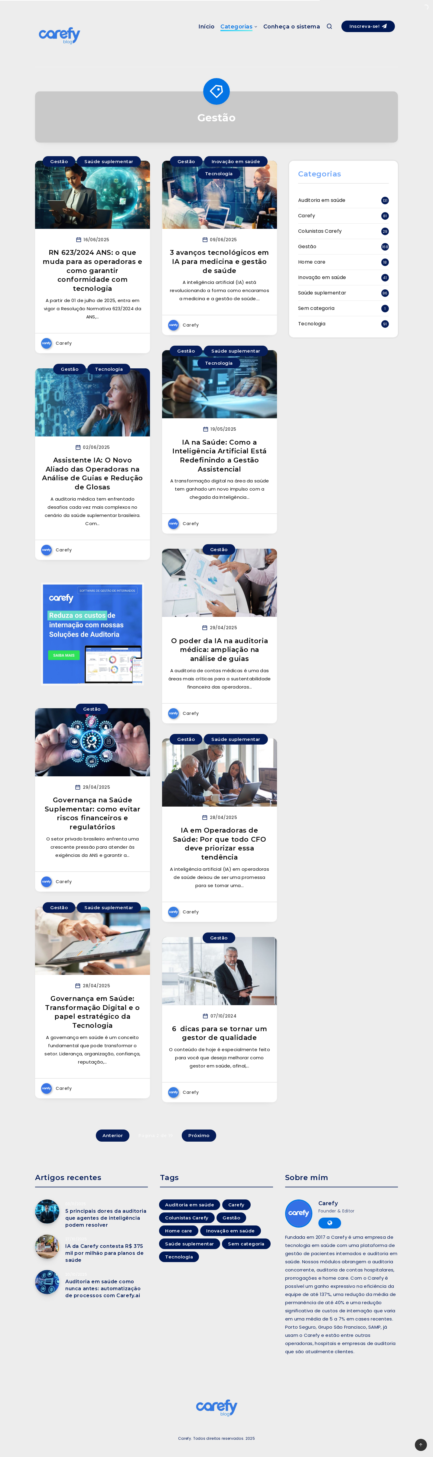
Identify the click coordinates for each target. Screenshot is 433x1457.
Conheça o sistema (291, 26)
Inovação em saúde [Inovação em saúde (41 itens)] (230, 1231)
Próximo (199, 1135)
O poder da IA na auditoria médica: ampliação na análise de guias (219, 650)
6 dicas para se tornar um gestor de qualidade (219, 1033)
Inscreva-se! (368, 26)
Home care (312, 261)
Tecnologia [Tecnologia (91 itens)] (179, 1257)
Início (206, 26)
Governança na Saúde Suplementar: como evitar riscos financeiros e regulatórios (92, 813)
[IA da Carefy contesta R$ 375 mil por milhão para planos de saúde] (47, 1247)
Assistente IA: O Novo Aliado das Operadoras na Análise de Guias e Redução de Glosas (92, 473)
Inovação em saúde (236, 161)
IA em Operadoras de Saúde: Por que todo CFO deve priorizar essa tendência (219, 843)
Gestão (59, 161)
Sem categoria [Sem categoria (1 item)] (246, 1244)
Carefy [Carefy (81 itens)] (236, 1205)
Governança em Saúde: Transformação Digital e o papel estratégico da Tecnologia (92, 1012)
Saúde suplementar (108, 161)
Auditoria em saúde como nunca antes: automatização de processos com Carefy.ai (103, 1288)
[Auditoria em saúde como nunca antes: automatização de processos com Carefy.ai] (47, 1282)
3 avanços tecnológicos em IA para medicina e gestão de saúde (219, 261)
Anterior (113, 1135)
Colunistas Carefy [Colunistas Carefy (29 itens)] (187, 1218)
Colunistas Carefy (320, 231)
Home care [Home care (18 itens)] (178, 1231)
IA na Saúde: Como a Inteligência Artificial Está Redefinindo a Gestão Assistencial (219, 455)
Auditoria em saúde (321, 200)
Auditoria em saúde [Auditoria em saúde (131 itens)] (189, 1205)
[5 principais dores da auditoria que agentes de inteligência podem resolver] (47, 1211)
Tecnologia (219, 173)
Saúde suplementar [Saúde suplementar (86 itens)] (189, 1244)
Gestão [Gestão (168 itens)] (231, 1218)
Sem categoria (316, 308)
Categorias (236, 26)
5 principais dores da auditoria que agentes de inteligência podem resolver (106, 1218)
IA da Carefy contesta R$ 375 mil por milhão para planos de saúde (104, 1253)
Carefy (306, 215)
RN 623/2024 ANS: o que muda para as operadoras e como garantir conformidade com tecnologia (92, 270)
